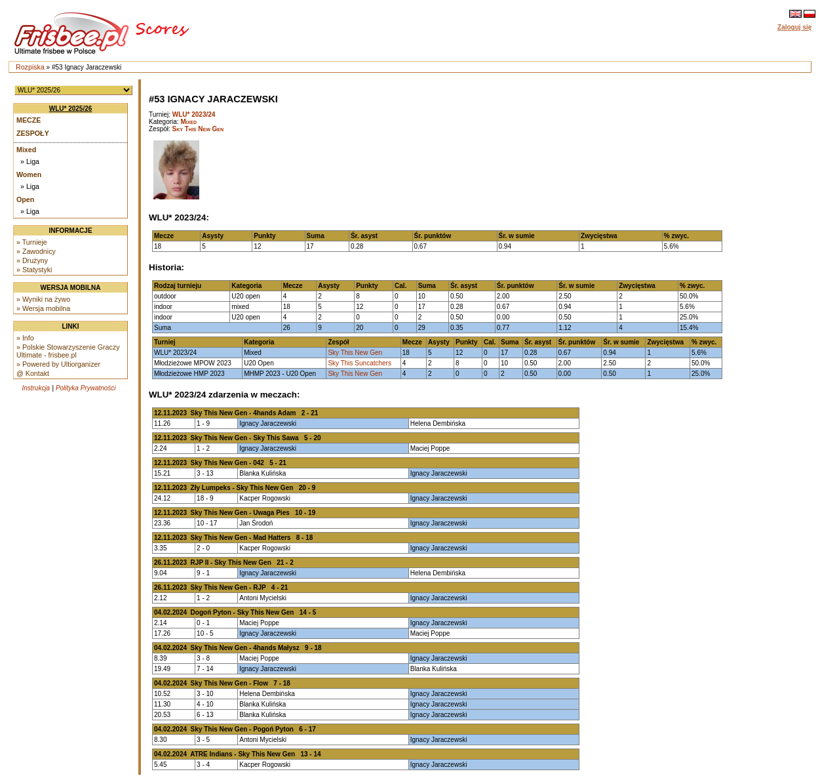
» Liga (29, 161)
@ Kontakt (32, 373)
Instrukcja (36, 388)
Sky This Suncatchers (359, 363)
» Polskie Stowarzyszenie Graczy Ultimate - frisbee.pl (68, 351)
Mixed (26, 150)
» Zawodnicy (36, 251)
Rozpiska (30, 67)
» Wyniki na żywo (43, 299)
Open (25, 199)
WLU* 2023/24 (194, 114)
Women (28, 174)
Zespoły (32, 133)
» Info (25, 338)
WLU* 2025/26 (70, 108)
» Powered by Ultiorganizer (58, 364)
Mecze (28, 120)
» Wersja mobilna (43, 308)
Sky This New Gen (198, 129)
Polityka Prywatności (86, 388)
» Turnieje (31, 242)
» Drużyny (32, 260)
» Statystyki (34, 270)
